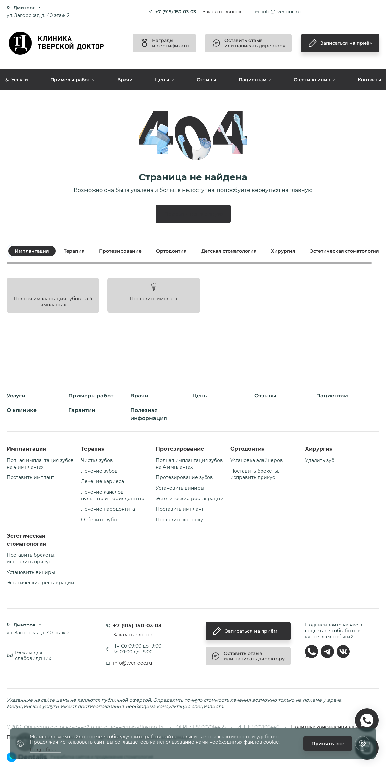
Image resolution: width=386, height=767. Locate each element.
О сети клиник (312, 80)
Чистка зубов (97, 460)
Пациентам (252, 80)
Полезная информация (148, 414)
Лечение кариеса (102, 481)
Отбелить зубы (99, 520)
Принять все (328, 743)
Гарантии (82, 410)
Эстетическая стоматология (26, 540)
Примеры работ (70, 80)
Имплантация (26, 449)
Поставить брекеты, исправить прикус (254, 474)
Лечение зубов (99, 471)
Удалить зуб (319, 460)
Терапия (93, 449)
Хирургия (319, 449)
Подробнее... (45, 750)
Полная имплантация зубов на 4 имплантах (40, 463)
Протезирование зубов (184, 477)
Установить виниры (180, 488)
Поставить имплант (30, 477)
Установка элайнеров (256, 460)
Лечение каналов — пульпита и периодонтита (112, 495)
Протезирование (180, 449)
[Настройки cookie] (362, 743)
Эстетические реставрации (190, 498)
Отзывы (206, 80)
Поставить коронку (179, 520)
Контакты (369, 80)
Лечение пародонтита (108, 509)
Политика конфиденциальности (330, 727)
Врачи (125, 80)
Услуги (16, 80)
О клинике (22, 410)
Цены (162, 80)
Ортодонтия (247, 449)
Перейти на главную (193, 214)
